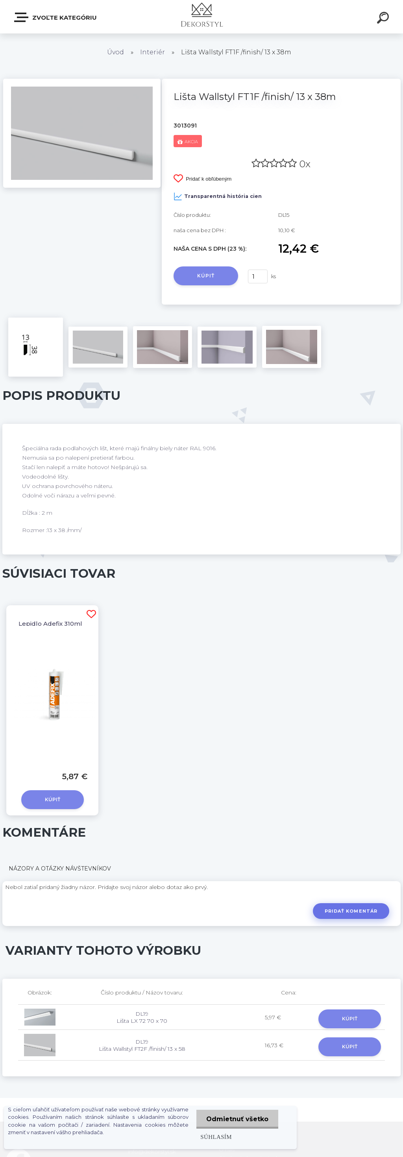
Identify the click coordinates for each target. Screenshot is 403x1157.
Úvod (115, 52)
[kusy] (258, 276)
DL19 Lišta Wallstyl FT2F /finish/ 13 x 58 (142, 1045)
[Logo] (201, 17)
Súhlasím (216, 1137)
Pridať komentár (351, 911)
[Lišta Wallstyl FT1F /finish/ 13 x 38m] (82, 81)
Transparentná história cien (218, 196)
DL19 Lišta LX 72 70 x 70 (141, 1017)
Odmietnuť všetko (237, 1119)
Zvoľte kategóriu (56, 17)
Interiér (152, 52)
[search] (384, 19)
